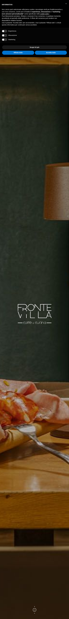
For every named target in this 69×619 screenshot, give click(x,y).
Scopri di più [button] (34, 47)
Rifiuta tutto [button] (18, 52)
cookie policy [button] (44, 14)
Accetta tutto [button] (51, 52)
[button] (66, 3)
